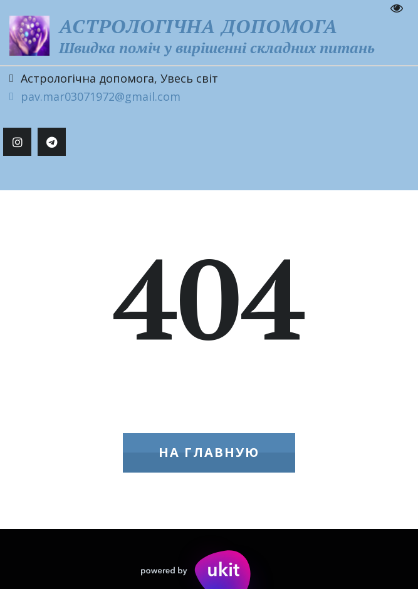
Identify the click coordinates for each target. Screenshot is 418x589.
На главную (209, 452)
